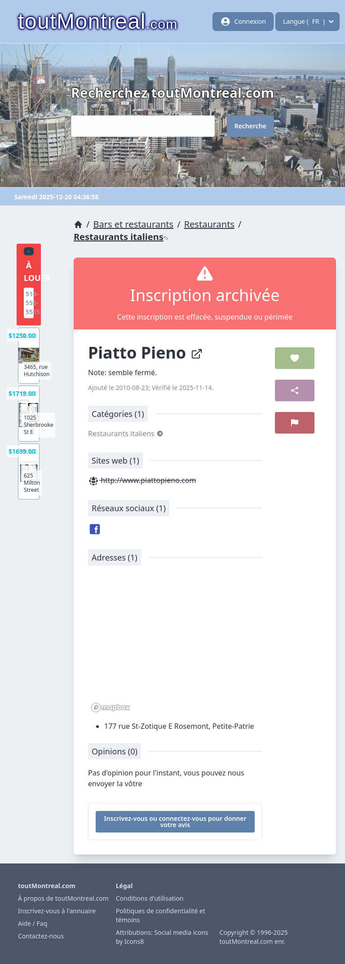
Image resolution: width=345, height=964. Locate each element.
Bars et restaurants (133, 224)
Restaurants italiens (121, 237)
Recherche (250, 126)
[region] (175, 643)
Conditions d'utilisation (150, 898)
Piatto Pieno (145, 353)
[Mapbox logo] (110, 707)
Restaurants (209, 224)
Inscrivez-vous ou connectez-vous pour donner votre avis (175, 821)
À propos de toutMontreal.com (63, 898)
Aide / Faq (32, 923)
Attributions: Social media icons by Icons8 (162, 937)
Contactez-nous (41, 936)
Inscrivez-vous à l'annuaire (57, 911)
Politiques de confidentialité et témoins (160, 915)
